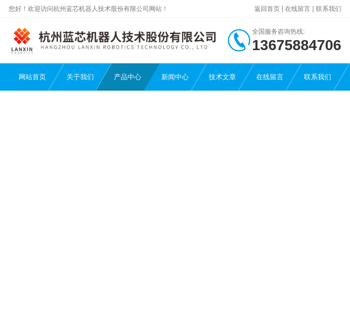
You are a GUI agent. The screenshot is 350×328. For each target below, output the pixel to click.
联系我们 (328, 8)
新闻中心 (175, 77)
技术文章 (222, 77)
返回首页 (267, 8)
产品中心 (127, 77)
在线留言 (297, 8)
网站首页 (32, 77)
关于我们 (80, 77)
